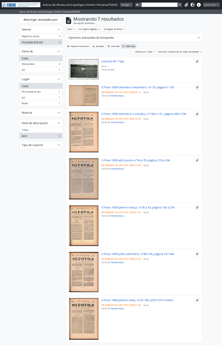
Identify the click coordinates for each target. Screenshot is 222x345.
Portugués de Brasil (41, 42)
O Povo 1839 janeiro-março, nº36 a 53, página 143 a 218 (137, 207)
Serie (41, 136)
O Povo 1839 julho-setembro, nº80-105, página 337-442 (137, 254)
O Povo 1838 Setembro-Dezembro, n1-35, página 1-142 (137, 87)
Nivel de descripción (35, 123)
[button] (186, 5)
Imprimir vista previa (78, 46)
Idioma (26, 29)
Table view (128, 46)
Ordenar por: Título (144, 51)
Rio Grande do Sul (41, 92)
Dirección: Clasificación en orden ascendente (179, 51)
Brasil (41, 104)
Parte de (27, 51)
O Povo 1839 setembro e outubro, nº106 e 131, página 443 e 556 (143, 114)
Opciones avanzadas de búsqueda (91, 37)
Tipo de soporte (32, 145)
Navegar (125, 4)
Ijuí (41, 70)
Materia (27, 112)
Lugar (26, 79)
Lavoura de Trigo (112, 61)
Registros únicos (41, 37)
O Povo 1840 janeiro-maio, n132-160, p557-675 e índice (137, 300)
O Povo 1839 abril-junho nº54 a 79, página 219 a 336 (135, 160)
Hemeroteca (41, 64)
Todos (25, 58)
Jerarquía (98, 46)
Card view (114, 46)
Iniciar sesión (210, 4)
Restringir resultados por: (41, 20)
